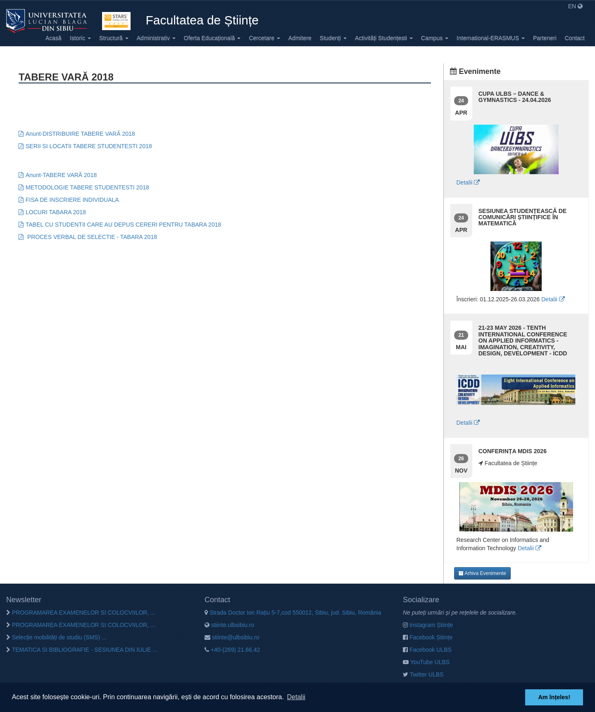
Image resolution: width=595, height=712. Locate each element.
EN (575, 6)
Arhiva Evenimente (482, 573)
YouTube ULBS (426, 662)
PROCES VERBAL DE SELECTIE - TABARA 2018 (91, 237)
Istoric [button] (80, 38)
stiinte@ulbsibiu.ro (232, 637)
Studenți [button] (333, 38)
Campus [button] (434, 38)
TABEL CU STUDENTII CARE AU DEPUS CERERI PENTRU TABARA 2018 (123, 224)
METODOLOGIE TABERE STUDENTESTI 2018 (87, 187)
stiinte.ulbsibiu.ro (229, 625)
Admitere (300, 38)
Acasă (53, 38)
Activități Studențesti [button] (384, 38)
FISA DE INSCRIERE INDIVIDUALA (72, 199)
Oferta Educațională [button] (212, 38)
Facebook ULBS (427, 649)
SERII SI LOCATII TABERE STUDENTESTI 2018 (89, 146)
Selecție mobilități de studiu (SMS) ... (56, 637)
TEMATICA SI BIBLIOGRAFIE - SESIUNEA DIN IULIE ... (81, 649)
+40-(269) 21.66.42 (232, 649)
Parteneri (545, 38)
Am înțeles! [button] (554, 697)
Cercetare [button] (264, 38)
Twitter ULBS (423, 674)
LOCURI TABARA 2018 (56, 212)
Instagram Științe (428, 625)
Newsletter (23, 600)
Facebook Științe (427, 637)
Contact (575, 38)
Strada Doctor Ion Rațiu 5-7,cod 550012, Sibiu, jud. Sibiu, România (293, 612)
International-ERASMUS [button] (491, 38)
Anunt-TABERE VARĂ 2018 (61, 175)
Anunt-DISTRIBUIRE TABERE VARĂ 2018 (80, 133)
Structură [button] (114, 38)
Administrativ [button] (156, 38)
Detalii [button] (296, 696)
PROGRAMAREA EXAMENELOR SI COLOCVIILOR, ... (80, 612)
